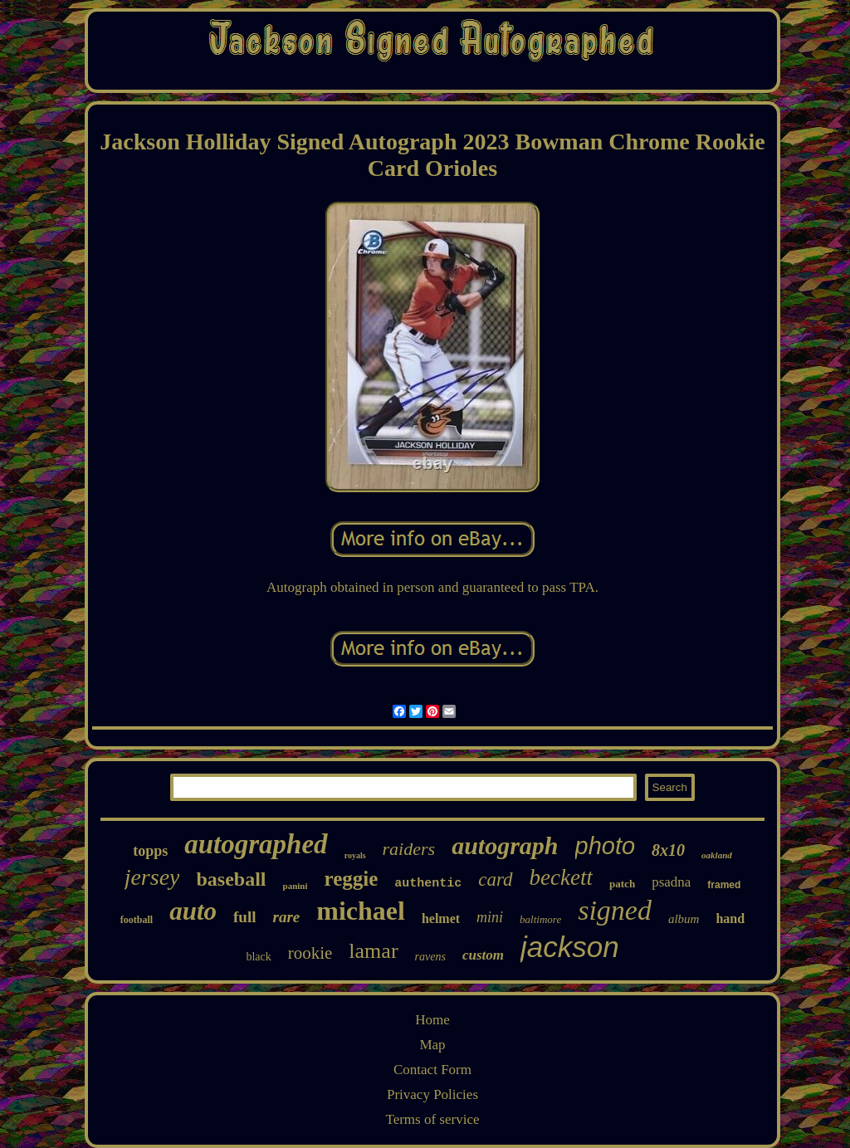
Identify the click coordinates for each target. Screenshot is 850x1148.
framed (723, 885)
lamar (373, 951)
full (244, 917)
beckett (561, 877)
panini (295, 886)
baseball (231, 879)
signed (615, 910)
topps (150, 851)
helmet (441, 918)
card (495, 879)
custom (483, 955)
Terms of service (432, 1119)
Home (432, 1020)
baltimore (540, 919)
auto (193, 911)
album (684, 919)
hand (730, 918)
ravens (430, 956)
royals (355, 855)
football (136, 920)
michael (360, 911)
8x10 (668, 850)
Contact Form (432, 1069)
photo (605, 846)
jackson (569, 947)
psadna (671, 882)
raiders (409, 848)
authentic (428, 884)
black (258, 956)
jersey (152, 877)
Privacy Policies (432, 1094)
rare (286, 917)
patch (622, 883)
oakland (716, 855)
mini (489, 917)
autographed (255, 844)
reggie (351, 878)
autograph (505, 845)
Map (432, 1045)
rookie (310, 953)
